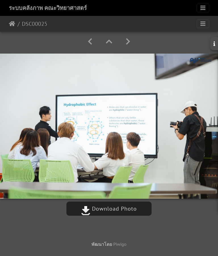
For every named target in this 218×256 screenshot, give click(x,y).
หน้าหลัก (12, 24)
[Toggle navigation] (203, 8)
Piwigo (120, 244)
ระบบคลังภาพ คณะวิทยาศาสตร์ (48, 8)
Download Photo (109, 208)
